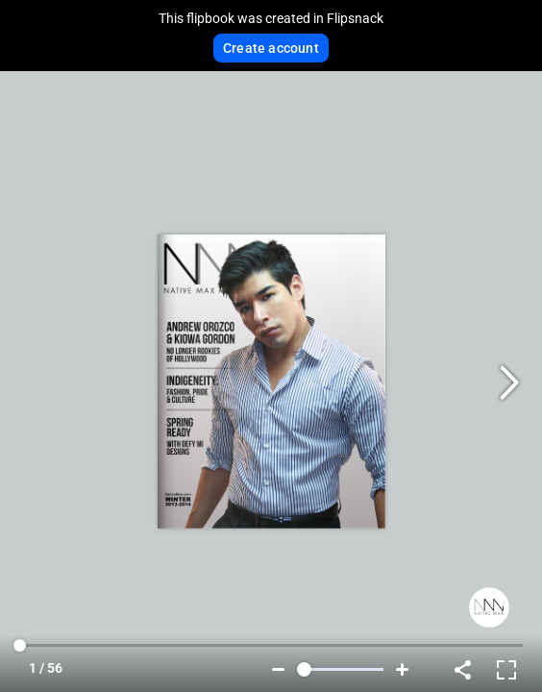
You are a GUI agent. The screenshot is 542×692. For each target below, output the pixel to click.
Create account (271, 48)
